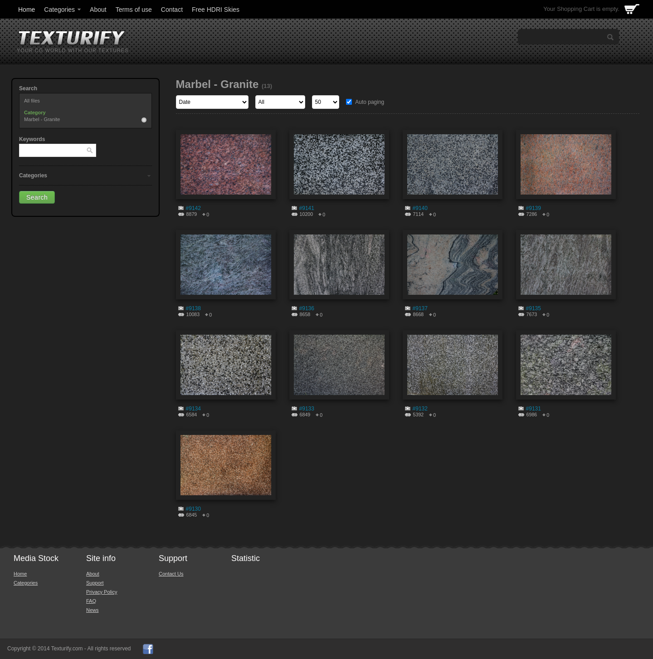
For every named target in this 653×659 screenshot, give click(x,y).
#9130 (193, 509)
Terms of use (134, 9)
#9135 (533, 308)
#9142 (193, 208)
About (98, 9)
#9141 (306, 208)
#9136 (306, 308)
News (92, 610)
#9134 (193, 408)
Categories (63, 9)
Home (26, 9)
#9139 (533, 208)
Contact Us (171, 573)
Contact (172, 9)
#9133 (306, 408)
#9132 (420, 408)
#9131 (533, 408)
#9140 (420, 208)
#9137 (420, 308)
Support (95, 583)
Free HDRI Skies (215, 9)
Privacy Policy (101, 592)
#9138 (193, 308)
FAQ (91, 601)
